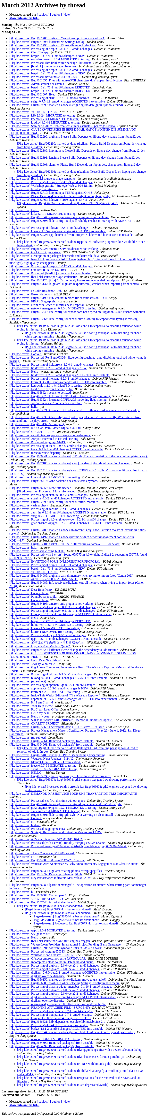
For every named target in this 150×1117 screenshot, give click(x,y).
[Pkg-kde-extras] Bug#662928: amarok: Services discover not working (54, 248)
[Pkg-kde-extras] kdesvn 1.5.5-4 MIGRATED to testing (44, 628)
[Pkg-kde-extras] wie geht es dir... (30, 934)
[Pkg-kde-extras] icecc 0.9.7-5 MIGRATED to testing (43, 765)
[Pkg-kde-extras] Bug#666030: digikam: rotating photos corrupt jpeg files (56, 870)
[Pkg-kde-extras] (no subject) (28, 681)
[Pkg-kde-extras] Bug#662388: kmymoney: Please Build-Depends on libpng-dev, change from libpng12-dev (77, 150)
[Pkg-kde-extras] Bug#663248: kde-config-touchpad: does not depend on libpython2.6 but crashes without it (77, 312)
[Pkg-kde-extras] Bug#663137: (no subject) (37, 424)
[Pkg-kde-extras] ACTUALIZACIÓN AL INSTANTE (43, 579)
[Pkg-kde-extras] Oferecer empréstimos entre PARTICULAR (48, 958)
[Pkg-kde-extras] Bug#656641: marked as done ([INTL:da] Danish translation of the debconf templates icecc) (78, 456)
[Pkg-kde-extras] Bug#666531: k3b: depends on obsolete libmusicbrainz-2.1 (57, 1021)
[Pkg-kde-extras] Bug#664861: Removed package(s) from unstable (51, 741)
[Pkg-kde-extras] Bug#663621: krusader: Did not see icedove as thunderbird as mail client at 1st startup (74, 410)
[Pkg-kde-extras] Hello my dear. (29, 713)
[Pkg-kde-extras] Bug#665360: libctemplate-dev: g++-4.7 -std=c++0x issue (57, 727)
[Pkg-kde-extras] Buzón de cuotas (31, 294)
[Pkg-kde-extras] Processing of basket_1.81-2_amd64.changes (48, 1025)
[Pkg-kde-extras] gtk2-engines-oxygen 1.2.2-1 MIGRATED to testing (53, 807)
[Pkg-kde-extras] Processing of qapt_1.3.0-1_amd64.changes (47, 635)
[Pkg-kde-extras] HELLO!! (26, 772)
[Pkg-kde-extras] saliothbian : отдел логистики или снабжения (50, 435)
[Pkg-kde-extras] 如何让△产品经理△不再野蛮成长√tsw (47, 642)
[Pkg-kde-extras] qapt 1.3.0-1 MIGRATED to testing (42, 930)
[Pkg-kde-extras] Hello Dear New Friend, (35, 660)
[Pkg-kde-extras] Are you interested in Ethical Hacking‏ (44, 438)
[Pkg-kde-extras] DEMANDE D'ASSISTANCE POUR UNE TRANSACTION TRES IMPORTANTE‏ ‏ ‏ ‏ (74, 793)
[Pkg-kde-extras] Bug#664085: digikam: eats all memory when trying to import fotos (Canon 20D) (71, 575)
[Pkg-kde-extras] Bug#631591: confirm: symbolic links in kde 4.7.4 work (55, 948)
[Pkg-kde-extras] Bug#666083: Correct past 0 (38, 895)
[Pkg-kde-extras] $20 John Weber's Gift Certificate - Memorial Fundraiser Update (60, 720)
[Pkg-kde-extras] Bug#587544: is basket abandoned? (42, 902)
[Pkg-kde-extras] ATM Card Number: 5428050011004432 (46, 839)
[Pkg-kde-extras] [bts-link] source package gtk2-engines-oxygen (50, 941)
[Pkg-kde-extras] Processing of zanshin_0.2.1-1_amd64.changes (49, 509)
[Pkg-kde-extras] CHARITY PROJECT (34, 723)
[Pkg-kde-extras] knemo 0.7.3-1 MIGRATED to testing (44, 119)
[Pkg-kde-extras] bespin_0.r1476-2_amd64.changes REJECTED (50, 87)
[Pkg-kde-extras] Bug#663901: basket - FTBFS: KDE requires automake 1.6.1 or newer (64, 544)
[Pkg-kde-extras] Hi (22, 856)
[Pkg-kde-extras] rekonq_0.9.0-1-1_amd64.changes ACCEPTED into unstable (58, 678)
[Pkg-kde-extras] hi (21, 891)
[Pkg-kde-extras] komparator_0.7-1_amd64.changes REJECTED (50, 1018)
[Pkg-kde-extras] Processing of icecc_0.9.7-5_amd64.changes (48, 445)
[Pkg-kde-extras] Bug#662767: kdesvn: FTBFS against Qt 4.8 (48, 199)
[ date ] (66, 14)
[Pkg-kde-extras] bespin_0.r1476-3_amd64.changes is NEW (47, 568)
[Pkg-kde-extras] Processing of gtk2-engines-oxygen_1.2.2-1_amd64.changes (58, 519)
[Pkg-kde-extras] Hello (24, 210)
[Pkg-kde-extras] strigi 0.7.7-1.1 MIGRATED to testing (44, 516)
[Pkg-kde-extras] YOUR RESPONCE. (33, 112)
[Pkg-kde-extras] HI (22, 821)
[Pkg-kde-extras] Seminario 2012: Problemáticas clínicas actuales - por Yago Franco (62, 126)
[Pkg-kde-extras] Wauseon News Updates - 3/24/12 (41, 758)
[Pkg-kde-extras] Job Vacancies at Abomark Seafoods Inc (45, 403)
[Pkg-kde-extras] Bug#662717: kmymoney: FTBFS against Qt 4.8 (51, 192)
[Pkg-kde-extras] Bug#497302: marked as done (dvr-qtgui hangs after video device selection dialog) (80, 1049)
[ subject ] (43, 14)
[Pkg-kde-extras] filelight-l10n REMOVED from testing (45, 762)
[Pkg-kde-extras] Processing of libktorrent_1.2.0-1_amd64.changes (51, 364)
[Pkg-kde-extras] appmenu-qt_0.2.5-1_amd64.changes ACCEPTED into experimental (63, 699)
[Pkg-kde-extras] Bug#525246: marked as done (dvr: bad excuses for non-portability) (71, 1056)
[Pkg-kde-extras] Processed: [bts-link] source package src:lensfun (50, 273)
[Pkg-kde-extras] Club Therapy (29, 52)
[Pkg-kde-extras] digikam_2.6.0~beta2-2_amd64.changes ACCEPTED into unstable (62, 997)
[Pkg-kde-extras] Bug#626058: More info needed (40, 488)
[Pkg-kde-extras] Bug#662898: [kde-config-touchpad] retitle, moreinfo (54, 502)
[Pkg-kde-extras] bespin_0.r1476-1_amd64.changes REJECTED (50, 91)
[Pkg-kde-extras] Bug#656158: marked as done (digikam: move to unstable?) (58, 979)
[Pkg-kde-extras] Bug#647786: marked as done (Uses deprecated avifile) (63, 1084)
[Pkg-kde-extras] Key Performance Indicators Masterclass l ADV (50, 877)
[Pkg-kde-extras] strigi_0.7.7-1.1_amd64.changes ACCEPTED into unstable (57, 101)
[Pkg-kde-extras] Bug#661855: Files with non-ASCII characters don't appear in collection (66, 80)
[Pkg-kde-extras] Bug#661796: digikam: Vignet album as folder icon (52, 45)
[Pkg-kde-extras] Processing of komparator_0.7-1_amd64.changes (51, 1011)
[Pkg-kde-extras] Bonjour (25, 354)
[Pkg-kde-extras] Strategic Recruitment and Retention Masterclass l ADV (55, 832)
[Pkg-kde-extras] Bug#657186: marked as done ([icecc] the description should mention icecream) (70, 463)
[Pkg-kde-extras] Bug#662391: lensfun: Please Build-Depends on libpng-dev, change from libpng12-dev (75, 157)
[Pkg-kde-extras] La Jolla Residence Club (35, 291)
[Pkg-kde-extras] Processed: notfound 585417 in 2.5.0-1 (44, 77)
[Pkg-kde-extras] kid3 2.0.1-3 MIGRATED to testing (42, 213)
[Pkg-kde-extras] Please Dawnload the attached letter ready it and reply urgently (59, 196)
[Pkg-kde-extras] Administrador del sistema (37, 84)
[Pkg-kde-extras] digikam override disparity (37, 976)
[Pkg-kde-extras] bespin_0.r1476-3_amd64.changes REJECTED (50, 621)
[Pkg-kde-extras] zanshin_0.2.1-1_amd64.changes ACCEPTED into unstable (57, 512)
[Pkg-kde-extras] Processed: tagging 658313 (37, 951)
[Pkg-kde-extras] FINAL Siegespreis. (33, 301)
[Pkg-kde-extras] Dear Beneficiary (31, 589)
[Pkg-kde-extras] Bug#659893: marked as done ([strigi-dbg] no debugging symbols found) (66, 105)
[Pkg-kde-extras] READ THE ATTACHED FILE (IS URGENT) (50, 1007)
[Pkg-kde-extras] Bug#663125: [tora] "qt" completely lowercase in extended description (64, 280)
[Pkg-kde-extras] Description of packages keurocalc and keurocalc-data (54, 255)
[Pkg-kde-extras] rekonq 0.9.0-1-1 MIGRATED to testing (45, 1039)
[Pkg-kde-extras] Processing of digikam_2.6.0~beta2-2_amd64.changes (54, 990)
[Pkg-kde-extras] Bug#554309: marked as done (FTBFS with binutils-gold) (64, 1063)
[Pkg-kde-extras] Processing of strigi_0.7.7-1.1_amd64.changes (49, 98)
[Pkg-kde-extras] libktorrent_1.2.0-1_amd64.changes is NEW (48, 368)
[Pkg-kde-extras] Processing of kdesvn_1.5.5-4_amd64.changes (49, 227)
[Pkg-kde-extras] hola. (23, 547)
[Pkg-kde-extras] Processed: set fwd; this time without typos (47, 800)
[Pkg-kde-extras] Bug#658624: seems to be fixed (40, 392)
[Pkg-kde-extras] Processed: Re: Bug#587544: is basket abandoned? (76, 923)
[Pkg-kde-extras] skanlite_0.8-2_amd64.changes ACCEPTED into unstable (56, 498)
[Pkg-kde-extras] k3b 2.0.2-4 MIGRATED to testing (42, 115)
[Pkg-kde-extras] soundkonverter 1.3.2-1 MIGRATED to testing (49, 59)
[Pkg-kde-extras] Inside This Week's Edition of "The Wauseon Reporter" (55, 695)
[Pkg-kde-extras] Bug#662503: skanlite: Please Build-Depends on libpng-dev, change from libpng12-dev (75, 164)
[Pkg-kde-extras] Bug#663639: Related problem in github (45, 874)
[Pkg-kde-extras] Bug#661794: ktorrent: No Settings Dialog (47, 41)
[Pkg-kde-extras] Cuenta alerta (28, 593)
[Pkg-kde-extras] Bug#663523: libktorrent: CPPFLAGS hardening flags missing (60, 396)
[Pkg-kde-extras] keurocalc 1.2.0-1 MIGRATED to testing (46, 385)
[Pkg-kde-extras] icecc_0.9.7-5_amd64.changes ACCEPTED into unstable (56, 449)
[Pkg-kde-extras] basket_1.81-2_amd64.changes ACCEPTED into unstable (56, 1028)
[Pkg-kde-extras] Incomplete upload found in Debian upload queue (51, 962)
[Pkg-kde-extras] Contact (25, 818)
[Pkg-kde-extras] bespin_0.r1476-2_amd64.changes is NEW (47, 73)
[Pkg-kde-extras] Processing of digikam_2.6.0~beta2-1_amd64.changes (54, 965)
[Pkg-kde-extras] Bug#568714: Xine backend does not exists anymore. (54, 481)
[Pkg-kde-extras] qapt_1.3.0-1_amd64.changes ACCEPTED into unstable (55, 638)
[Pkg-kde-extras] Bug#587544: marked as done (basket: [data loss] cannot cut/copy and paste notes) (72, 1032)
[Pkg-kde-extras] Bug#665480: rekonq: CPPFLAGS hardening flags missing (57, 755)
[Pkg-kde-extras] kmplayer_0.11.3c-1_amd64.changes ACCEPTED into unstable (60, 614)
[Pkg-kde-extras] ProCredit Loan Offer (34, 709)
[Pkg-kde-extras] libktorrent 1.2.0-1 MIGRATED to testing (46, 624)
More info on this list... (24, 18)
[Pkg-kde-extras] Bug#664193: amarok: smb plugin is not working (51, 603)
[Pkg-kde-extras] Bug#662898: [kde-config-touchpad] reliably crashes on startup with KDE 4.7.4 (70, 220)
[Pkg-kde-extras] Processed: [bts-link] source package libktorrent (50, 63)
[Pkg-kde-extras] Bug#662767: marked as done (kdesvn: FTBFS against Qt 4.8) (67, 203)
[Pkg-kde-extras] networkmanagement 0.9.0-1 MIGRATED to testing (53, 308)
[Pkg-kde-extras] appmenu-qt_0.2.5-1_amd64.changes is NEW (49, 688)
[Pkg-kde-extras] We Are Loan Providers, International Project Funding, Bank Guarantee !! (66, 944)
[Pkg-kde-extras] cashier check (29, 505)
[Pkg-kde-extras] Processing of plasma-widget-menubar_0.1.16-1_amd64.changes (61, 986)
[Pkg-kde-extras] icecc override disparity (35, 452)
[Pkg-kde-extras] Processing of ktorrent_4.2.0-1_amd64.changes (50, 378)
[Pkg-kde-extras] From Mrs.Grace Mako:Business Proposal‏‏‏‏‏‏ (47, 305)
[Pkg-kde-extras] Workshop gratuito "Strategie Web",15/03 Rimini (51, 185)
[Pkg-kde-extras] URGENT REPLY (32, 431)
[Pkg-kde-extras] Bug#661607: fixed (32, 94)
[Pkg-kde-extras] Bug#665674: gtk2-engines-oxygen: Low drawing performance (60, 776)
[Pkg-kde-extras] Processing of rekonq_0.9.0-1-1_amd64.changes (50, 674)
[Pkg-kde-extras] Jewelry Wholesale (32, 663)
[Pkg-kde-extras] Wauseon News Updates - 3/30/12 (41, 955)
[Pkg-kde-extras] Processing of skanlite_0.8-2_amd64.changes (48, 495)
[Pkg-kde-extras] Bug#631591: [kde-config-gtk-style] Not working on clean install (61, 814)
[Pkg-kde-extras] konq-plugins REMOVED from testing (45, 477)
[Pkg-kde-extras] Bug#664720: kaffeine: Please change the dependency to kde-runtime (64, 649)
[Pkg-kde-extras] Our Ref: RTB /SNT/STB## (38, 269)
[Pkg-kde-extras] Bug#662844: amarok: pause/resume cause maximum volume (59, 217)
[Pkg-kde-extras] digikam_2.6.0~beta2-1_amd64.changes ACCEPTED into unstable (62, 972)
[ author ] (56, 14)
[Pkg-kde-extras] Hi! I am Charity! (31, 702)
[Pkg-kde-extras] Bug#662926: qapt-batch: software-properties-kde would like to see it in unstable (71, 234)
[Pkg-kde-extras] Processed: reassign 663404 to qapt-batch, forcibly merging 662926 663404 (68, 846)
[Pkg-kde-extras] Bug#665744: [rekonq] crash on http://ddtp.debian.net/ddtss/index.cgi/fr (65, 804)
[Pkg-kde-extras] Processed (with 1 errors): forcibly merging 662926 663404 (57, 842)
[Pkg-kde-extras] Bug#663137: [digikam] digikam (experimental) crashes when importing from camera (74, 283)
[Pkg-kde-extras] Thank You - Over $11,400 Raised (42, 853)
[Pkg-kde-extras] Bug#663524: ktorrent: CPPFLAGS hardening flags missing (58, 399)
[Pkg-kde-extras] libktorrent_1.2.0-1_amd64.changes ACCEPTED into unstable (59, 375)
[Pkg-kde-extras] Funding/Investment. (33, 189)
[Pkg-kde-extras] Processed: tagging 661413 (37, 442)
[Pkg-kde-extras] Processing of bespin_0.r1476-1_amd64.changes (51, 48)
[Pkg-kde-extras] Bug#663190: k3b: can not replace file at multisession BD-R (58, 298)
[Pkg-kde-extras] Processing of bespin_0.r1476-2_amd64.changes (51, 70)
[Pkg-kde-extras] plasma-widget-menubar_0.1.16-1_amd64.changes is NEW (57, 1004)
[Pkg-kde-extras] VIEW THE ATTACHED (36, 898)
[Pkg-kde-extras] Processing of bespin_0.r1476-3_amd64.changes (51, 182)
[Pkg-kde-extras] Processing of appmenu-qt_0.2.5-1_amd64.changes (52, 685)
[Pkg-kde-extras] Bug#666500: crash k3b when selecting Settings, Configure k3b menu (64, 983)
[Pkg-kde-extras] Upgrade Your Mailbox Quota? (40, 646)
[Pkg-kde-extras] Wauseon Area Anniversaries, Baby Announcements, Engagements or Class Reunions (74, 863)
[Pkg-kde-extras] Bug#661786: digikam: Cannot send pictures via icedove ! (57, 38)
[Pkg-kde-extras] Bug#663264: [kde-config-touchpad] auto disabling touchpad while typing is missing (73, 319)
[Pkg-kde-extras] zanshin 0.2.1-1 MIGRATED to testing (44, 811)
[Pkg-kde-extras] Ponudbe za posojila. (33, 596)
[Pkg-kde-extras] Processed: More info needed (46, 491)
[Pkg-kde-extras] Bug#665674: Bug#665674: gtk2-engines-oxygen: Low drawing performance (77, 779)
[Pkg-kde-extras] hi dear (25, 825)
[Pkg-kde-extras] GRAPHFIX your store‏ (35, 252)
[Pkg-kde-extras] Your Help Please (31, 706)
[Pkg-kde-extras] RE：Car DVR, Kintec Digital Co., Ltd (45, 427)
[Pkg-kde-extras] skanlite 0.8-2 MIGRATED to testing (43, 769)
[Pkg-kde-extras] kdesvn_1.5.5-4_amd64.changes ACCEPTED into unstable (57, 231)
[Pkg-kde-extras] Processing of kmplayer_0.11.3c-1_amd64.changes (52, 607)
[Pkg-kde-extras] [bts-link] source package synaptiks (42, 178)
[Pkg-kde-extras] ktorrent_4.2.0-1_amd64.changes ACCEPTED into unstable (58, 382)
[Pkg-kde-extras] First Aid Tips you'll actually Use (41, 389)
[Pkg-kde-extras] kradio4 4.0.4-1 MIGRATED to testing (44, 122)
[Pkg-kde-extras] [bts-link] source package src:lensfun (43, 276)
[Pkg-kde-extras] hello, (24, 406)
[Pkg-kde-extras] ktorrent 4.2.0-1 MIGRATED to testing (45, 692)
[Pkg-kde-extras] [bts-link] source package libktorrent (43, 66)
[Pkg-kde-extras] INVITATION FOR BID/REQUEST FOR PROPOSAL (55, 561)
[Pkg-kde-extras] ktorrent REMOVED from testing (41, 631)
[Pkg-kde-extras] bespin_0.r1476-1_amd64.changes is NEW (47, 55)
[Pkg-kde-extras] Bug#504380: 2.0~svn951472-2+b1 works (47, 860)
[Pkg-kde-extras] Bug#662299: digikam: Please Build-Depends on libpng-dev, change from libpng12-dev (75, 136)
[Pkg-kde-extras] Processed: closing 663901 (37, 551)
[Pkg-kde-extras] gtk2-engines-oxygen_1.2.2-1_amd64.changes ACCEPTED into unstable (66, 523)
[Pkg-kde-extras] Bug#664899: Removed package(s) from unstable (51, 1042)
